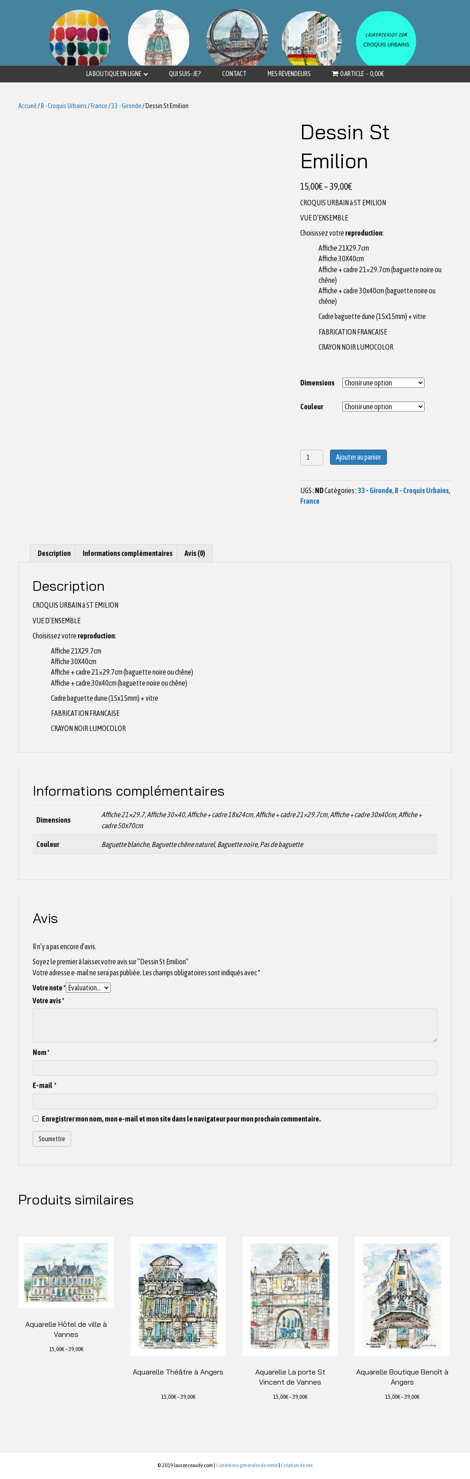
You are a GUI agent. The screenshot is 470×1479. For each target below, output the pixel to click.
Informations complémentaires (128, 553)
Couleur (311, 406)
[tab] (54, 553)
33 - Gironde (126, 106)
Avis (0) (195, 553)
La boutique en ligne (113, 73)
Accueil (27, 106)
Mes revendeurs (289, 73)
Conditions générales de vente (247, 1465)
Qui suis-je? (185, 73)
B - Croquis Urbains (64, 106)
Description (54, 553)
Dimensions (317, 383)
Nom (41, 1052)
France (99, 106)
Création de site (297, 1465)
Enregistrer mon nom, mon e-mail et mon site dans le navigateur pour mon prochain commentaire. (181, 1119)
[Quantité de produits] (312, 458)
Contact (234, 73)
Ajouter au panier (358, 457)
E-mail (44, 1085)
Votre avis (48, 1000)
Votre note (49, 988)
